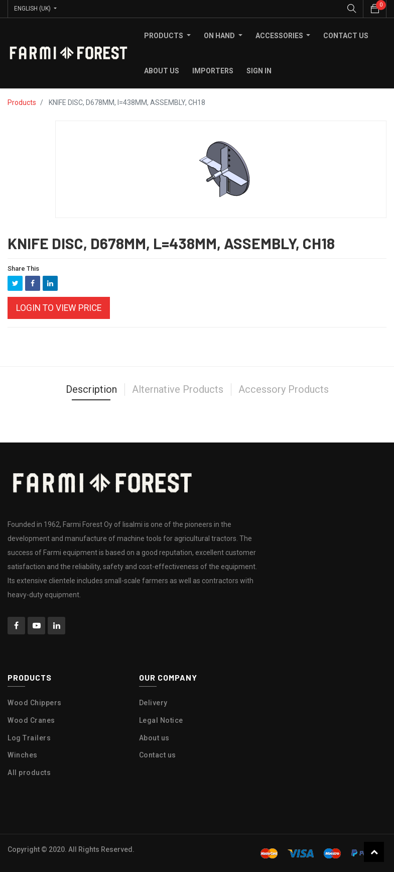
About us (154, 737)
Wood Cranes (31, 720)
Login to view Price (58, 308)
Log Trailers (29, 737)
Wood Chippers (35, 703)
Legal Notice (161, 720)
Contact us (157, 755)
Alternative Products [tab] (177, 389)
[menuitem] (346, 35)
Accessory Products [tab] (283, 389)
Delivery (153, 703)
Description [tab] (91, 389)
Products (22, 102)
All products (29, 773)
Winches (23, 755)
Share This (23, 268)
